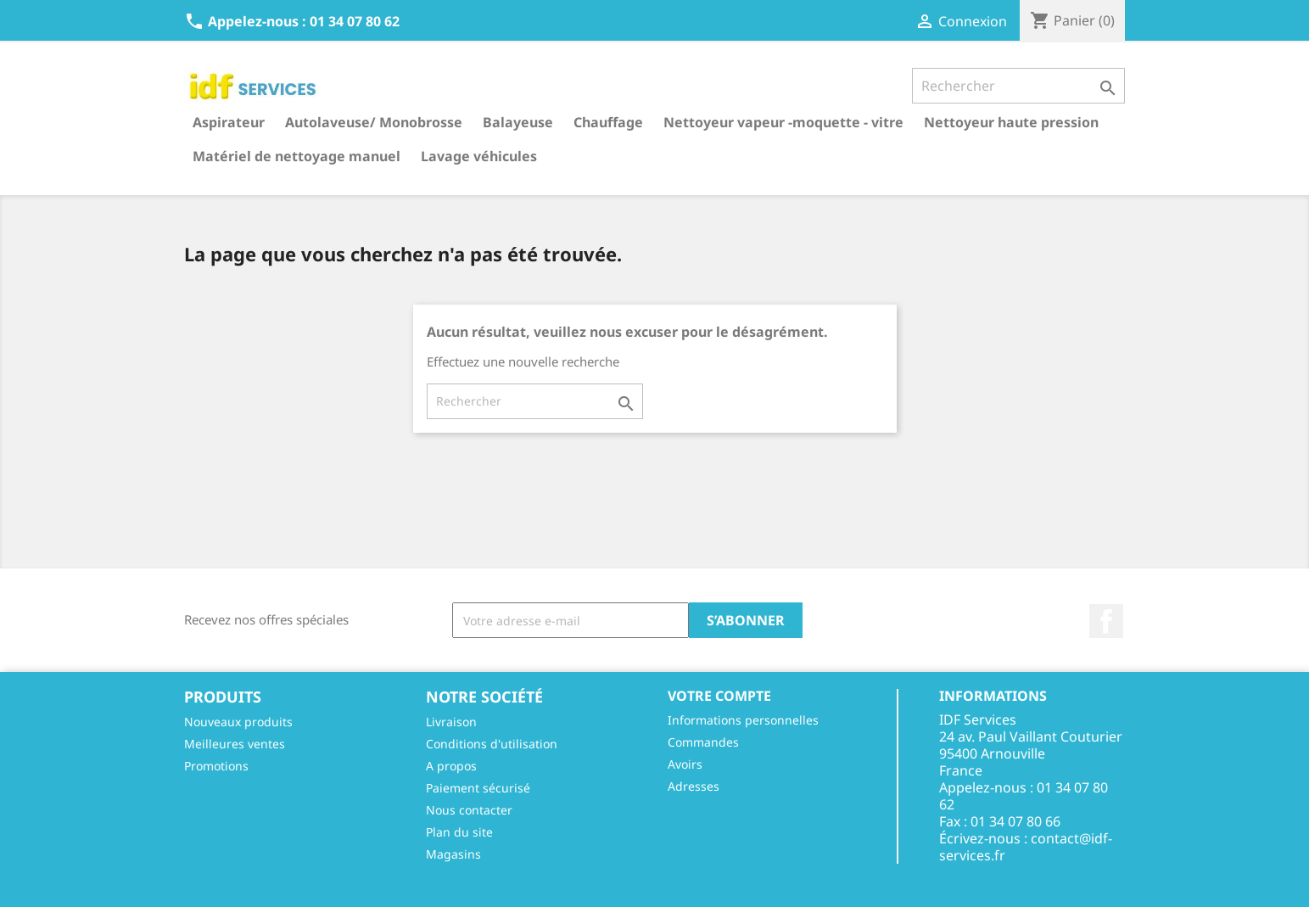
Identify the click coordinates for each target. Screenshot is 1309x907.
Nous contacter (469, 810)
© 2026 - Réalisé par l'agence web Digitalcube (655, 884)
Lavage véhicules (479, 156)
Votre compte (719, 695)
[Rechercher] (1018, 86)
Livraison (451, 722)
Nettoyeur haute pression (1011, 122)
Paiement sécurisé (478, 788)
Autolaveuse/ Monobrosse (373, 122)
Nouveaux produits (238, 722)
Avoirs (685, 764)
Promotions (216, 766)
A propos (451, 766)
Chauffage (608, 122)
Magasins (453, 854)
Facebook (1106, 621)
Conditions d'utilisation (491, 744)
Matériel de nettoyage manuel (296, 156)
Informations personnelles (743, 720)
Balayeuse (518, 122)
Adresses (693, 786)
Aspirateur (229, 122)
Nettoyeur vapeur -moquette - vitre (783, 122)
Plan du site (459, 832)
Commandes (703, 742)
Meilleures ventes (234, 744)
